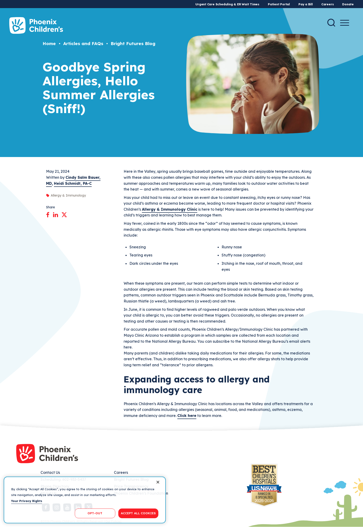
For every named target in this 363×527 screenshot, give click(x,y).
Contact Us (50, 472)
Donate (348, 4)
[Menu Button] (344, 23)
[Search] (331, 22)
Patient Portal (279, 4)
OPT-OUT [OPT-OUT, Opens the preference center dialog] (95, 513)
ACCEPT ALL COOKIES (138, 513)
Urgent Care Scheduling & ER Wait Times (227, 4)
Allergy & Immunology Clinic (169, 209)
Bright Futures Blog (133, 43)
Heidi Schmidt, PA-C (73, 183)
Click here (186, 415)
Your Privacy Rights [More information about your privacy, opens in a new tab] (26, 501)
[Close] (158, 482)
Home (49, 43)
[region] (85, 500)
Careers (327, 4)
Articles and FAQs (83, 43)
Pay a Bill (305, 4)
